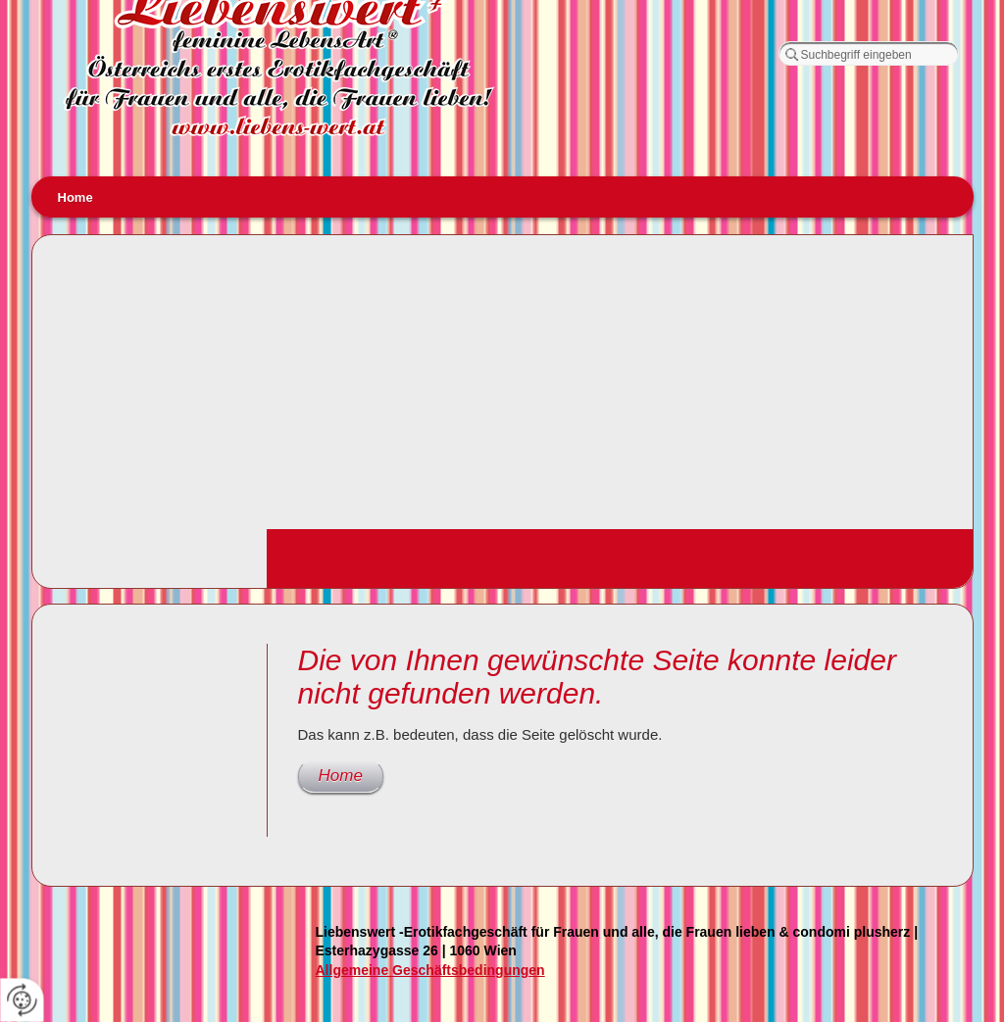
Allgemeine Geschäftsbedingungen (430, 970)
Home (75, 197)
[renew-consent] (22, 1000)
